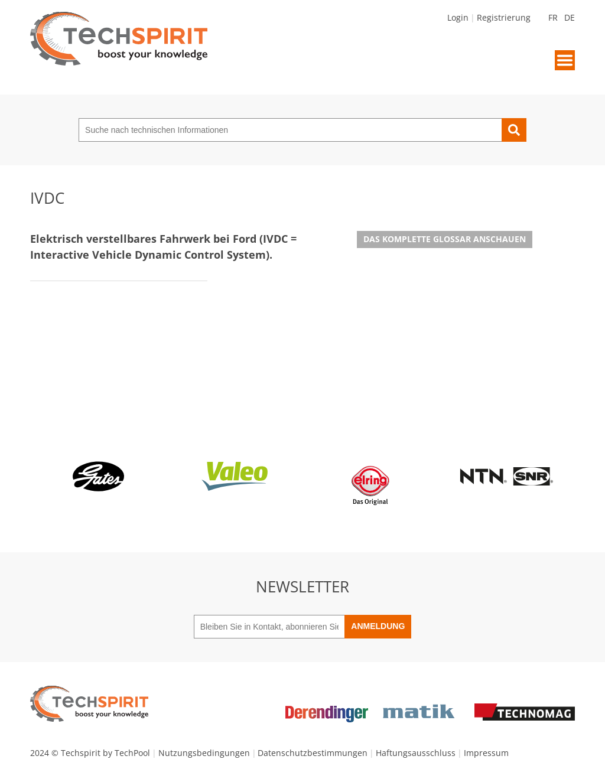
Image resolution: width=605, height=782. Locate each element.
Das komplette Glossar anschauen (444, 239)
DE (569, 17)
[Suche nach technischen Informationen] (290, 130)
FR (553, 17)
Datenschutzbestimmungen (312, 752)
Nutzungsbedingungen (204, 752)
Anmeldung (378, 626)
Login (458, 17)
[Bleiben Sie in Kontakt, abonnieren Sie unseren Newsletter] (269, 626)
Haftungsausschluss (416, 752)
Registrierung (504, 17)
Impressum (486, 752)
